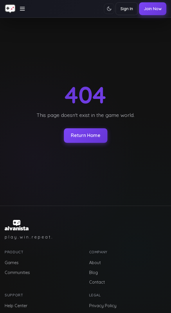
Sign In (126, 8)
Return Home (85, 135)
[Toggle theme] (109, 8)
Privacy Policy (102, 305)
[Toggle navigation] (22, 8)
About (95, 262)
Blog (93, 272)
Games (12, 262)
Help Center (16, 305)
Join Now (153, 8)
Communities (17, 272)
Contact (97, 282)
